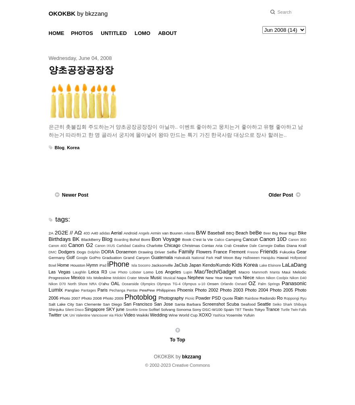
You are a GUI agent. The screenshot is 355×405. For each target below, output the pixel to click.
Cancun (250, 239)
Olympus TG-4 (169, 284)
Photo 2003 (231, 290)
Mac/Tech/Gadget (215, 272)
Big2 (293, 233)
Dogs (81, 252)
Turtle (285, 310)
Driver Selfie (166, 252)
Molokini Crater (125, 278)
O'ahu (104, 284)
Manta (275, 272)
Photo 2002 (206, 290)
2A (51, 233)
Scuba (232, 304)
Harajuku (268, 258)
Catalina (138, 246)
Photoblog (140, 297)
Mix (89, 278)
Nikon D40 (298, 278)
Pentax (132, 290)
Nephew (196, 277)
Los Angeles (168, 271)
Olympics (148, 284)
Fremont (237, 251)
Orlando (226, 284)
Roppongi (291, 298)
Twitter (55, 314)
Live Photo (118, 272)
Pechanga (117, 290)
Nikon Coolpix (277, 278)
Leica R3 (97, 271)
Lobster (135, 272)
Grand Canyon (136, 257)
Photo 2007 (70, 298)
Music (156, 277)
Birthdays (60, 239)
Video (129, 314)
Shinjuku (56, 309)
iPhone (118, 264)
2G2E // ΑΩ (68, 233)
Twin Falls (298, 310)
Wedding (158, 314)
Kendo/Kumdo (216, 265)
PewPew (147, 290)
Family (186, 252)
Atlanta (189, 233)
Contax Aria (211, 245)
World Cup (188, 315)
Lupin (187, 272)
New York (233, 277)
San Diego (112, 304)
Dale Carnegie (260, 246)
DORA (107, 251)
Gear (301, 251)
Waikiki (143, 315)
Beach (242, 232)
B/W (201, 233)
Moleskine (102, 277)
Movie (143, 277)
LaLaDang (294, 265)
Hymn (92, 265)
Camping (233, 239)
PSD (216, 298)
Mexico (78, 277)
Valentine (83, 315)
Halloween (251, 258)
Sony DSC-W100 (207, 309)
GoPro (95, 257)
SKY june (115, 309)
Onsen (213, 284)
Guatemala (162, 257)
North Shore (77, 284)
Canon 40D (58, 246)
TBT (238, 310)
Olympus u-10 (194, 284)
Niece (248, 277)
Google (81, 258)
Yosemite (234, 315)
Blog (59, 147)
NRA (93, 284)
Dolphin (94, 252)
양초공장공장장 (81, 70)
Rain (239, 298)
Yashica (219, 315)
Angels (144, 233)
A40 (94, 233)
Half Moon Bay (228, 257)
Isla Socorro (140, 265)
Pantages (88, 290)
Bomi (145, 239)
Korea (73, 147)
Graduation (112, 257)
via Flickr (116, 315)
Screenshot (213, 304)
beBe (255, 233)
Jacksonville (162, 265)
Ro (279, 298)
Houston (78, 265)
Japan (195, 265)
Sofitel (154, 309)
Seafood (248, 304)
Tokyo (259, 309)
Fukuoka (287, 252)
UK (66, 315)
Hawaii (283, 257)
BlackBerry (91, 239)
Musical (170, 278)
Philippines (166, 290)
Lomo (148, 272)
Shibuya (300, 304)
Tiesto (248, 309)
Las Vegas (60, 271)
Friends (269, 252)
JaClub (181, 265)
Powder (202, 298)
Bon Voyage (166, 239)
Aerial (116, 232)
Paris (103, 290)
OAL (115, 283)
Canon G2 (81, 245)
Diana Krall (296, 245)
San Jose (163, 304)
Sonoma (183, 309)
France (220, 251)
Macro (244, 272)
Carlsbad (123, 246)
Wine (173, 315)
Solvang (168, 309)
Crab (228, 246)
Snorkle (132, 310)
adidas (105, 233)
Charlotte (154, 245)
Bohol (135, 239)
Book (186, 239)
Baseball (216, 232)
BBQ (230, 233)
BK (76, 239)
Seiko (277, 304)
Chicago (172, 245)
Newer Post (75, 195)
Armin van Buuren (166, 233)
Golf (70, 257)
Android (130, 233)
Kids (237, 265)
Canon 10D (273, 239)
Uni (72, 315)
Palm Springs (269, 284)
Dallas (279, 245)
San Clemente (89, 304)
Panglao (72, 290)
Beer (267, 233)
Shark (287, 304)
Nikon (260, 278)
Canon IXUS (105, 246)
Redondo (268, 298)
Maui (286, 272)
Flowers (204, 251)
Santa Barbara (187, 304)
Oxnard (241, 284)
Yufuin (248, 315)
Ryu (303, 298)
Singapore (95, 309)
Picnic (189, 298)
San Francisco (137, 304)
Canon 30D (297, 240)
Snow (143, 310)
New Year (214, 277)
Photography (170, 298)
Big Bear (279, 233)
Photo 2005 (281, 290)
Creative (240, 245)
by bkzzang (78, 13)
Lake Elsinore (270, 265)
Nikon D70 (57, 284)
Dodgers (66, 251)
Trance (273, 309)
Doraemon (126, 251)
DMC (53, 252)
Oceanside (130, 284)
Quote (227, 298)
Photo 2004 (256, 290)
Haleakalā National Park (193, 258)
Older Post (280, 195)
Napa (182, 277)
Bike (302, 232)
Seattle (264, 304)
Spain (229, 309)
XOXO (205, 314)
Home (63, 265)
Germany (57, 257)
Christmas (191, 245)
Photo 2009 (113, 298)
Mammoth (260, 272)
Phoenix (185, 290)
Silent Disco (74, 310)
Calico (219, 240)
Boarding (121, 240)
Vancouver (99, 315)
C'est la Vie (203, 239)
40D (86, 233)
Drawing (145, 252)
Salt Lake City (61, 304)
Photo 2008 (91, 298)
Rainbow (251, 298)
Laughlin (79, 272)
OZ (251, 283)
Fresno (252, 252)
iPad (102, 265)
